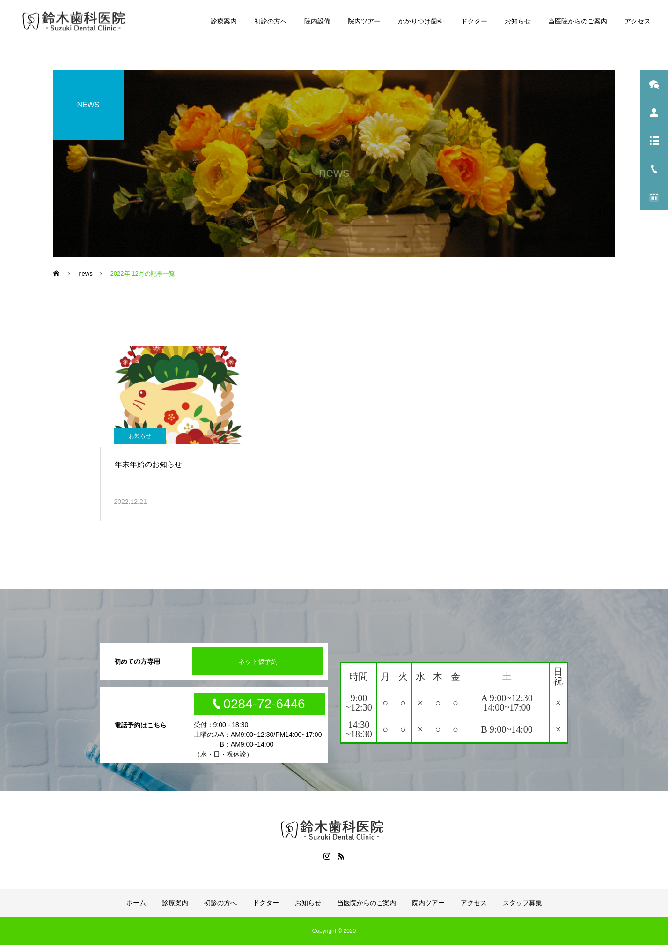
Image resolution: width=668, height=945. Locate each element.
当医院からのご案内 (577, 21)
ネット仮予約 (258, 661)
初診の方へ (270, 21)
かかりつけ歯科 (421, 21)
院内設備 (317, 21)
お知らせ (518, 21)
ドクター (474, 21)
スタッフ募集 (522, 903)
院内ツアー (364, 21)
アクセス (637, 21)
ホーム (136, 903)
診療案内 (224, 21)
